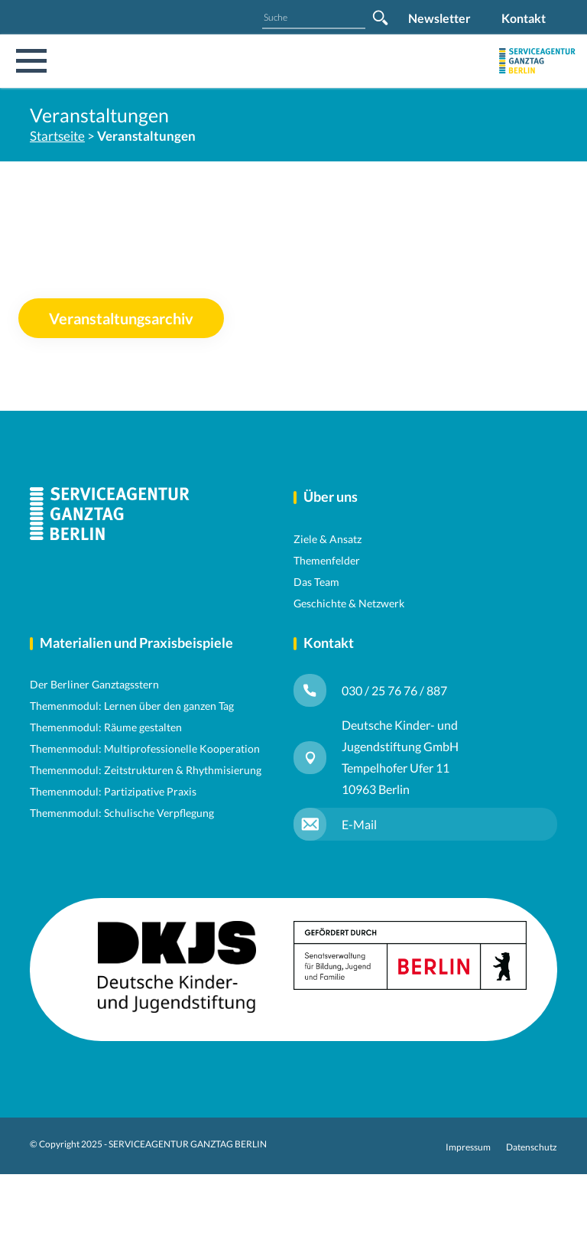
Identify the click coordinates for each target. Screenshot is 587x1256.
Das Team (316, 581)
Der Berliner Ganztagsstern (94, 684)
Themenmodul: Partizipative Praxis (113, 791)
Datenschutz (531, 1147)
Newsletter (439, 18)
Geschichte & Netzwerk (349, 603)
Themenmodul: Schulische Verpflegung (122, 812)
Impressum (468, 1147)
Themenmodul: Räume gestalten (106, 727)
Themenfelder (327, 560)
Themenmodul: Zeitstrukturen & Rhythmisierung (145, 769)
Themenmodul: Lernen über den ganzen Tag (132, 705)
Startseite (57, 136)
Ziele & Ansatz (328, 538)
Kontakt (523, 18)
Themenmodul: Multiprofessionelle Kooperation (145, 748)
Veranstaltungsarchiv (121, 318)
